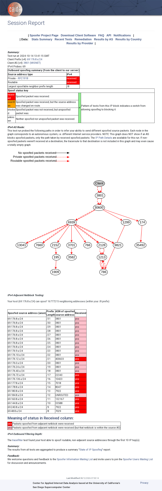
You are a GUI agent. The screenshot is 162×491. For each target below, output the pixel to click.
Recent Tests (63, 39)
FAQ (101, 35)
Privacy (144, 482)
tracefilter (17, 440)
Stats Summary (41, 39)
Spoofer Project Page (44, 35)
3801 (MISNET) (32, 62)
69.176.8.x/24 (34, 59)
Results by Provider (79, 43)
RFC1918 (23, 78)
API (108, 35)
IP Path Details (103, 137)
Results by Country (128, 39)
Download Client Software (78, 35)
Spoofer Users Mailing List (138, 459)
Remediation (83, 39)
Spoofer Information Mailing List (75, 459)
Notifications (122, 35)
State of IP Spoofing (90, 449)
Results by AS (103, 39)
